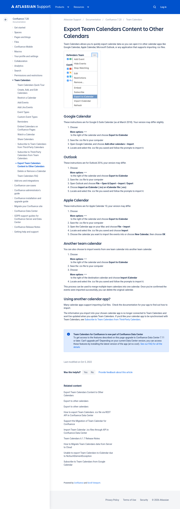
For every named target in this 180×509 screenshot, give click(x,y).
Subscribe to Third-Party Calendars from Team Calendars (29, 155)
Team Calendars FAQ (28, 176)
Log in (163, 7)
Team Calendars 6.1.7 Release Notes (82, 438)
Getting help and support (26, 231)
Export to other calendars (76, 401)
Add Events (23, 102)
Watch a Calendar (26, 134)
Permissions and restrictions (28, 75)
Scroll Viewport (94, 483)
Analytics (18, 66)
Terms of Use (129, 500)
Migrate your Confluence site (28, 206)
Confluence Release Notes (27, 227)
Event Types (23, 112)
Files (16, 42)
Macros (18, 51)
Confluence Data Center (26, 211)
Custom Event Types (27, 117)
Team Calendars (22, 80)
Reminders (23, 121)
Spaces (18, 32)
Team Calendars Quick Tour (31, 85)
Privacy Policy (112, 500)
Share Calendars (26, 139)
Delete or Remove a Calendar (32, 171)
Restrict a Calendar (27, 98)
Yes (85, 372)
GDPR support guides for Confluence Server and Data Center (28, 219)
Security (144, 500)
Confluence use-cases (25, 185)
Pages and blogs (22, 37)
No (92, 372)
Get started (19, 27)
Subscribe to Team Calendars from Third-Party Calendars (112, 319)
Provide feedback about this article (116, 372)
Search (154, 7)
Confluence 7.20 (21, 19)
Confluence (78, 483)
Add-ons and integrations (26, 180)
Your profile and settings (26, 56)
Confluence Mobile (23, 46)
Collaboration (20, 61)
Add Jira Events (25, 107)
